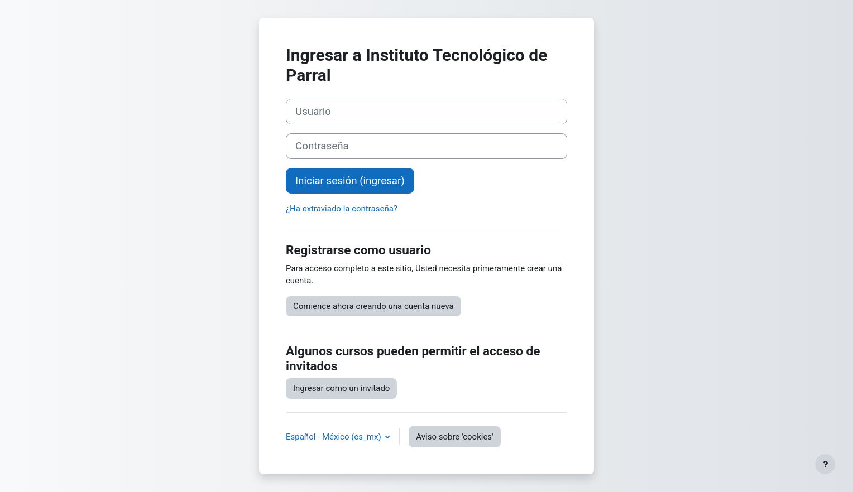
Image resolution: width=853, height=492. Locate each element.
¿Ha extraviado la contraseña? (341, 209)
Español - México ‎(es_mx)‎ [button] (334, 437)
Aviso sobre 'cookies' (454, 437)
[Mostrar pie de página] (825, 464)
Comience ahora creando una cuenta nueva (373, 306)
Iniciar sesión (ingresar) (350, 181)
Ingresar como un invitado (341, 388)
